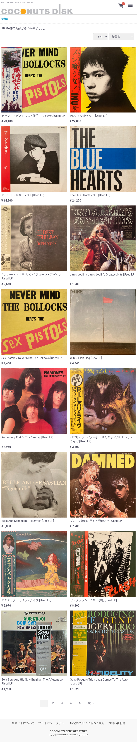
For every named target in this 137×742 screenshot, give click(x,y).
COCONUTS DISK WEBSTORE (68, 731)
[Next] (91, 703)
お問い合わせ (116, 723)
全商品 (4, 19)
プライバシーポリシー (52, 723)
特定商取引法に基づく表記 (87, 723)
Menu (130, 4)
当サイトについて (23, 723)
